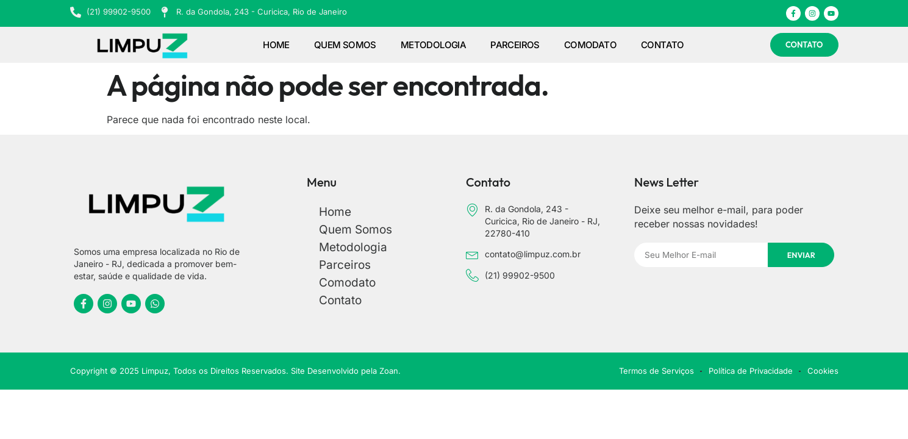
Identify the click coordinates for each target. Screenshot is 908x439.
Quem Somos (345, 45)
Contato (662, 45)
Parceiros (515, 45)
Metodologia (433, 45)
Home (276, 45)
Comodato (590, 45)
